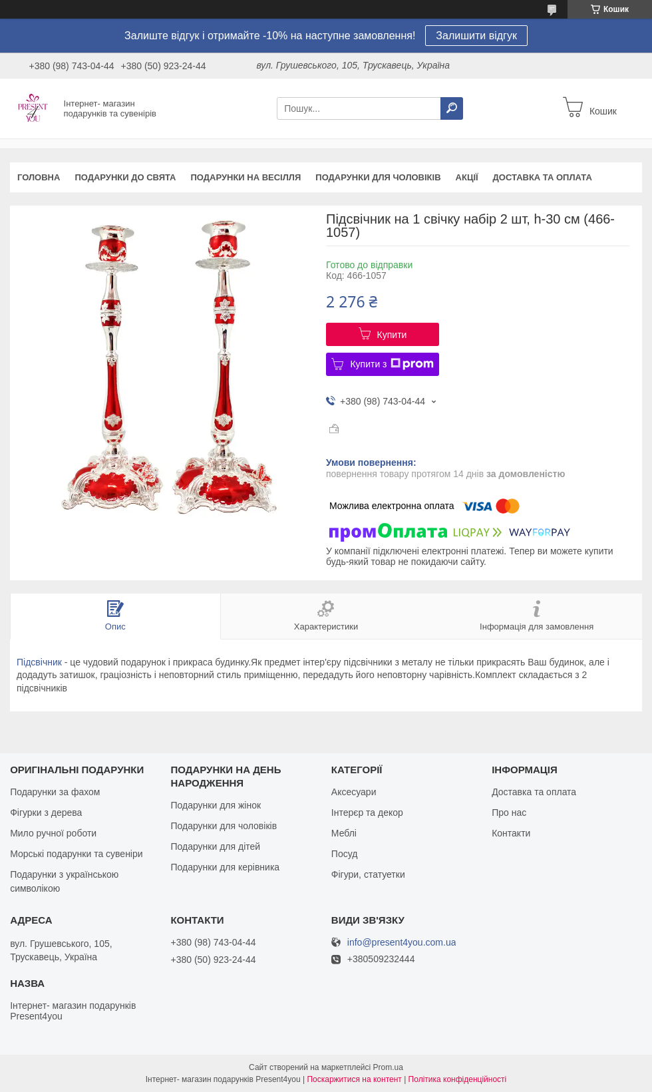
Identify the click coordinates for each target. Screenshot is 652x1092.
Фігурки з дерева (46, 812)
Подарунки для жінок (215, 805)
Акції (467, 177)
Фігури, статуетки (368, 874)
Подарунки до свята (125, 177)
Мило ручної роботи (53, 833)
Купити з (391, 364)
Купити (392, 334)
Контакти (511, 833)
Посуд (344, 853)
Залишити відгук (476, 35)
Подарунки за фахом (55, 792)
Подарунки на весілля (245, 177)
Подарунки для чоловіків (377, 177)
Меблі (344, 833)
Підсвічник (39, 662)
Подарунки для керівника (224, 867)
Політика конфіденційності (457, 1079)
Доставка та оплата (542, 177)
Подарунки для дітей (215, 846)
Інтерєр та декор (367, 812)
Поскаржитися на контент (354, 1079)
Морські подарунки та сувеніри (76, 853)
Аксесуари (354, 792)
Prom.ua (388, 1067)
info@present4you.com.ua (401, 943)
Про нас (509, 812)
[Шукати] (451, 108)
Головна (38, 177)
